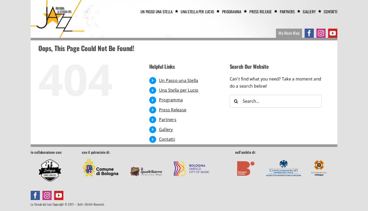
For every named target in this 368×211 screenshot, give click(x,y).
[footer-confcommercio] (284, 157)
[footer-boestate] (246, 157)
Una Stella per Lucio (179, 90)
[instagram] (321, 33)
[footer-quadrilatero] (146, 157)
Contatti (167, 139)
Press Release (172, 110)
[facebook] (309, 33)
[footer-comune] (101, 157)
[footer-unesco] (192, 157)
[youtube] (332, 33)
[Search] (236, 101)
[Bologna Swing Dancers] (50, 170)
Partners (167, 119)
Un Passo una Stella (178, 80)
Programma (171, 100)
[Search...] (276, 101)
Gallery (166, 129)
